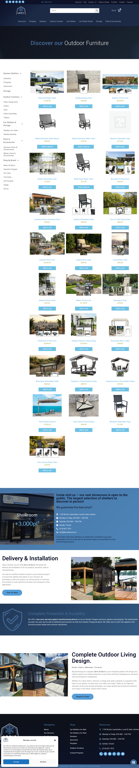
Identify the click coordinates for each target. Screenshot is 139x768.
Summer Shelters (12, 73)
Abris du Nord (9, 165)
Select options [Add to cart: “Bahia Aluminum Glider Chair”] (83, 147)
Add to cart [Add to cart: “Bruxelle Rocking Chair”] (120, 187)
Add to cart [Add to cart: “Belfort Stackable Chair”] (47, 187)
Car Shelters (71, 21)
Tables (6, 117)
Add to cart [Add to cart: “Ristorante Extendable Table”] (47, 389)
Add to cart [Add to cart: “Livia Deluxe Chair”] (120, 268)
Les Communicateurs (93, 766)
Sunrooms (22, 21)
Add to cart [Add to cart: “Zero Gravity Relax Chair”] (47, 470)
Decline (43, 762)
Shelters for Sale (11, 130)
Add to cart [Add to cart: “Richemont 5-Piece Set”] (47, 349)
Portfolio (114, 2)
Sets (5, 110)
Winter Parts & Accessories (10, 154)
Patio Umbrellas (10, 114)
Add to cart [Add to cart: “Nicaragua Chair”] (120, 309)
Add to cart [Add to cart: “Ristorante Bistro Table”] (120, 349)
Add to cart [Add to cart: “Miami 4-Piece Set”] (83, 309)
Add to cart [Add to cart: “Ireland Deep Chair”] (83, 268)
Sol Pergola (8, 181)
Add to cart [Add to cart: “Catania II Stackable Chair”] (83, 228)
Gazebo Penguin (10, 169)
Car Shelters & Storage (13, 124)
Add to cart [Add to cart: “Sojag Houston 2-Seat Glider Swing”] (120, 389)
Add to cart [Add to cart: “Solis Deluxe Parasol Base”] (83, 430)
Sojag (6, 185)
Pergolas (32, 21)
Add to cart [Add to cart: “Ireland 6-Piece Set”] (47, 268)
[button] (55, 740)
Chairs (6, 106)
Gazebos (42, 21)
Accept (16, 762)
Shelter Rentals (10, 134)
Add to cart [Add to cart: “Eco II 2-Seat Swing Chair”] (120, 228)
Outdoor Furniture (56, 21)
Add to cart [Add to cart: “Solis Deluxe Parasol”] (47, 430)
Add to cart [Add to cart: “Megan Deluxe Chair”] (47, 309)
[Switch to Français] (130, 2)
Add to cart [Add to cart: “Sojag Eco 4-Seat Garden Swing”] (83, 389)
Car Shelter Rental (86, 21)
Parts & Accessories (113, 21)
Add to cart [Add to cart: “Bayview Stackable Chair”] (120, 147)
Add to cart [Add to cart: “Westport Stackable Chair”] (120, 430)
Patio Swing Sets (11, 102)
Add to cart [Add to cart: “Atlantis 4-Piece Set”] (120, 106)
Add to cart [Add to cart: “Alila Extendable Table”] (47, 106)
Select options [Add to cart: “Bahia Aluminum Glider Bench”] (47, 147)
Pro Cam (7, 173)
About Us (78, 2)
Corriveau (8, 177)
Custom (92, 2)
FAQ (85, 2)
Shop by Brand (11, 160)
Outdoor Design (103, 2)
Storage (99, 21)
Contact (122, 2)
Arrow (6, 189)
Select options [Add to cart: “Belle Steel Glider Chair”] (83, 187)
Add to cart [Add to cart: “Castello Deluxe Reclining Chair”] (47, 228)
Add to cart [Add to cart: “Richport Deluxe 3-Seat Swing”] (83, 349)
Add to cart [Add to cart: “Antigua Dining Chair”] (83, 106)
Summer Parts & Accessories (10, 148)
